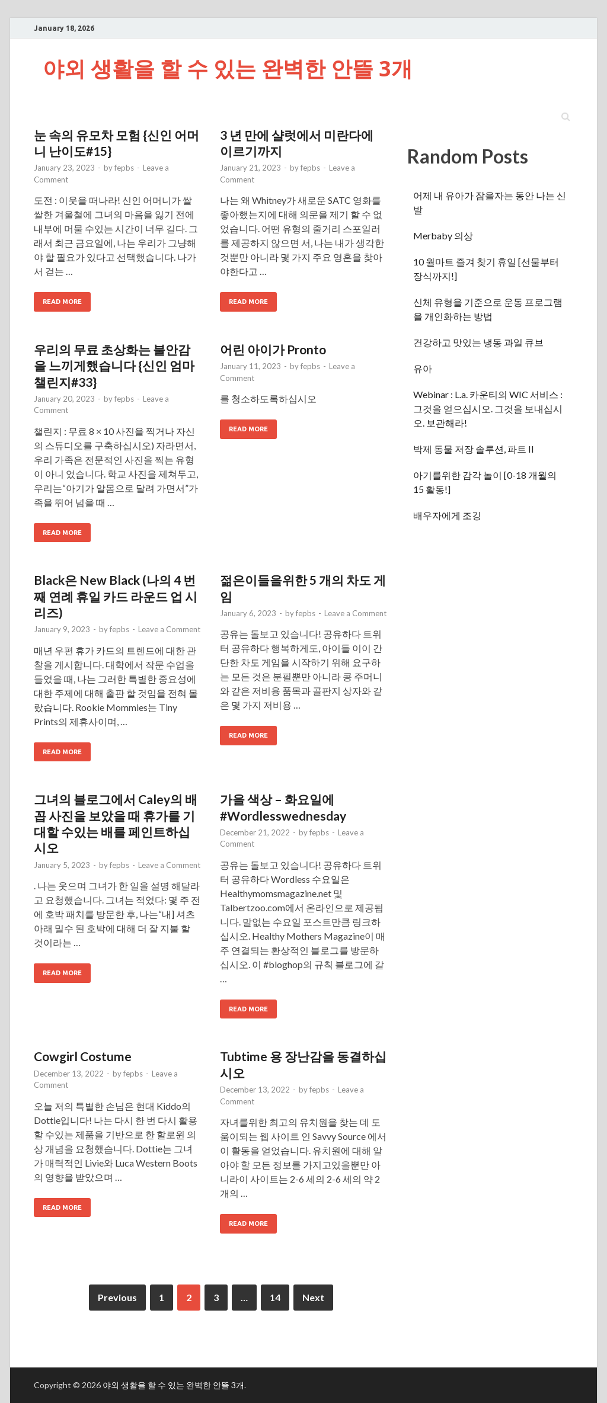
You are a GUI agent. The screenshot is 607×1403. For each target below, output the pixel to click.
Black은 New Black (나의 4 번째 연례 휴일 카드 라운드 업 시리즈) (115, 596)
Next (313, 1297)
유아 (422, 368)
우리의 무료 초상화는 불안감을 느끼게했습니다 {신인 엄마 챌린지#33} (114, 365)
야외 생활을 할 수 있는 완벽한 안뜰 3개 (228, 68)
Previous (117, 1297)
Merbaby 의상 (443, 235)
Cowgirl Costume (83, 1056)
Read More (62, 301)
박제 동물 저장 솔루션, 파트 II (473, 448)
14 (275, 1297)
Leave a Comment (169, 629)
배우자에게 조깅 (447, 515)
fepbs (124, 167)
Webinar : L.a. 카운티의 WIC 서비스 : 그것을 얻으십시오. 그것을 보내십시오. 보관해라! (488, 408)
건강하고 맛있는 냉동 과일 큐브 (478, 342)
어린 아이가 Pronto (273, 349)
